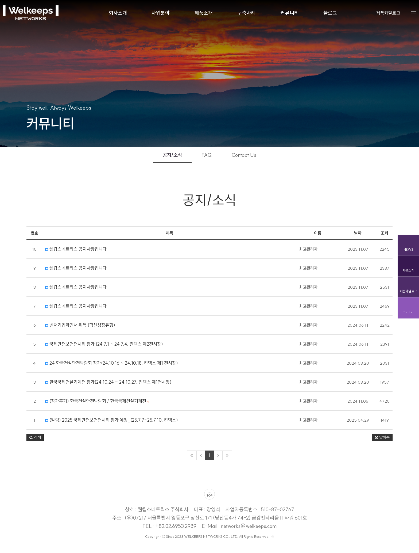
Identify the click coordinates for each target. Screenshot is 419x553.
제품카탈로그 (388, 13)
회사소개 (118, 13)
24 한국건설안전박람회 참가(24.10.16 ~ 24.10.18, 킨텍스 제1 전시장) (111, 366)
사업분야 (161, 13)
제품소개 (204, 13)
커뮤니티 (290, 13)
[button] (35, 440)
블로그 (330, 13)
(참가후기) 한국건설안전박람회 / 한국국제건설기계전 (97, 404)
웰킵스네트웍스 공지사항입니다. (76, 252)
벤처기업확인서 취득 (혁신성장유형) (80, 328)
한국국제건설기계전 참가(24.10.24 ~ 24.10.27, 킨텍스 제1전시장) (108, 385)
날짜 (358, 236)
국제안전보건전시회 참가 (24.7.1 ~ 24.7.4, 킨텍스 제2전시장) (104, 347)
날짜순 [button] (382, 441)
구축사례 (247, 13)
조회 (385, 236)
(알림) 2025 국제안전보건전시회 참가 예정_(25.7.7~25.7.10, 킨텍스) (111, 423)
